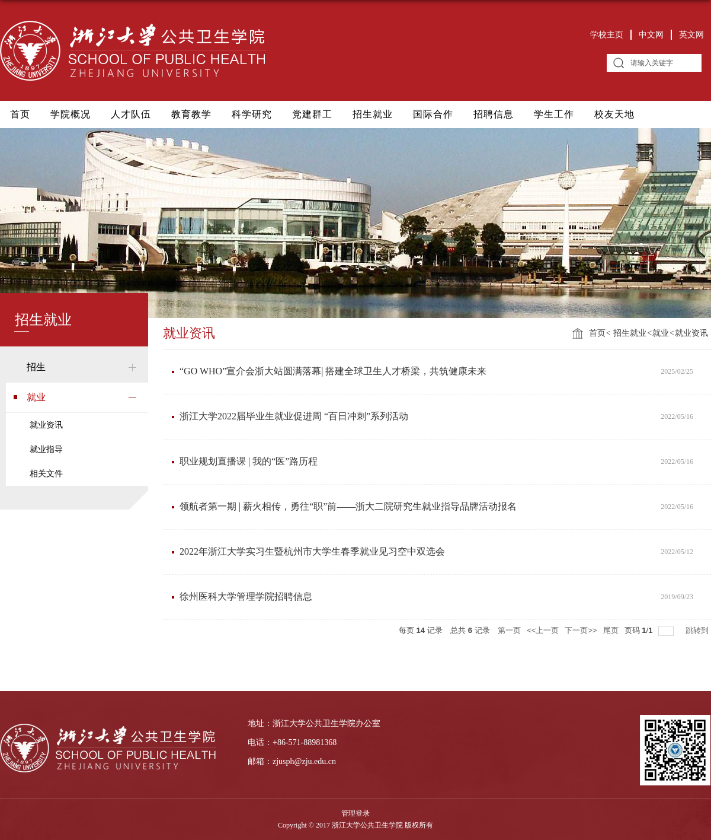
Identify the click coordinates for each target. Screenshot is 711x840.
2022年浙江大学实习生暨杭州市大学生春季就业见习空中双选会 (312, 551)
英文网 (691, 34)
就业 (660, 333)
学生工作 (554, 114)
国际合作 (433, 114)
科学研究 (252, 114)
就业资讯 (691, 333)
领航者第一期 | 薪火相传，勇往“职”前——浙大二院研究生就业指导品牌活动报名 (348, 506)
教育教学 (191, 114)
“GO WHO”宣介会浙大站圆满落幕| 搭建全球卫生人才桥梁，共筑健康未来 (333, 371)
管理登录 (355, 813)
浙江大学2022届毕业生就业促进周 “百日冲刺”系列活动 (294, 416)
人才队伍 (131, 114)
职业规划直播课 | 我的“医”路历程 (249, 461)
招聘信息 (493, 114)
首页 (20, 114)
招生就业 (373, 114)
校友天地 (614, 114)
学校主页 (606, 34)
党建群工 (312, 114)
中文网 (651, 34)
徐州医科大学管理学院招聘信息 (246, 596)
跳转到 (698, 630)
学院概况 (70, 114)
